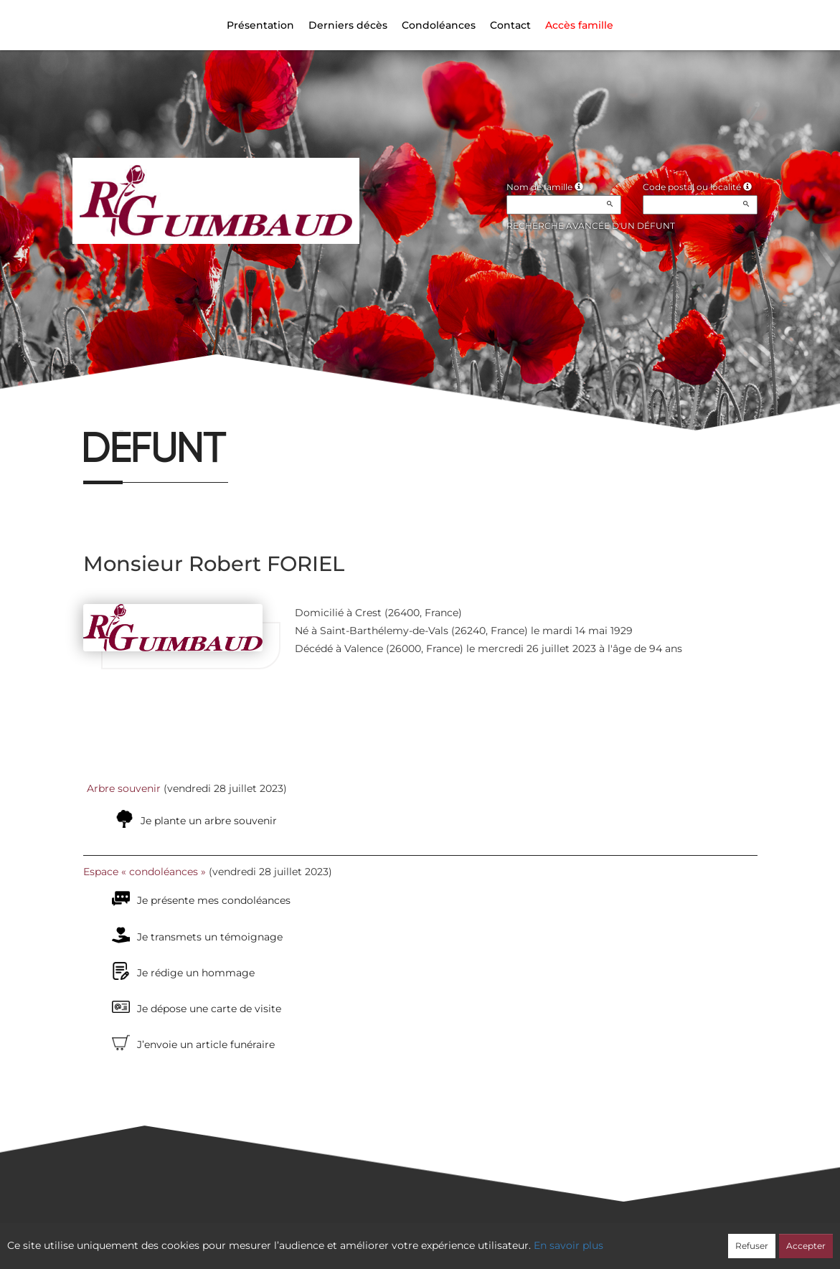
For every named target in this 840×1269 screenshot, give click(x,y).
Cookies (478, 1238)
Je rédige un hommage (196, 972)
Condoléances (439, 25)
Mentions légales (549, 1238)
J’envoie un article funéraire (206, 1044)
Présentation (260, 25)
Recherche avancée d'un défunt (590, 225)
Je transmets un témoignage (210, 936)
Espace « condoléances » (144, 871)
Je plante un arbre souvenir (209, 820)
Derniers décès (347, 25)
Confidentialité (412, 1238)
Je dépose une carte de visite (209, 1008)
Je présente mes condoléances (214, 900)
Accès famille (579, 25)
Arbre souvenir (124, 788)
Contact (510, 25)
